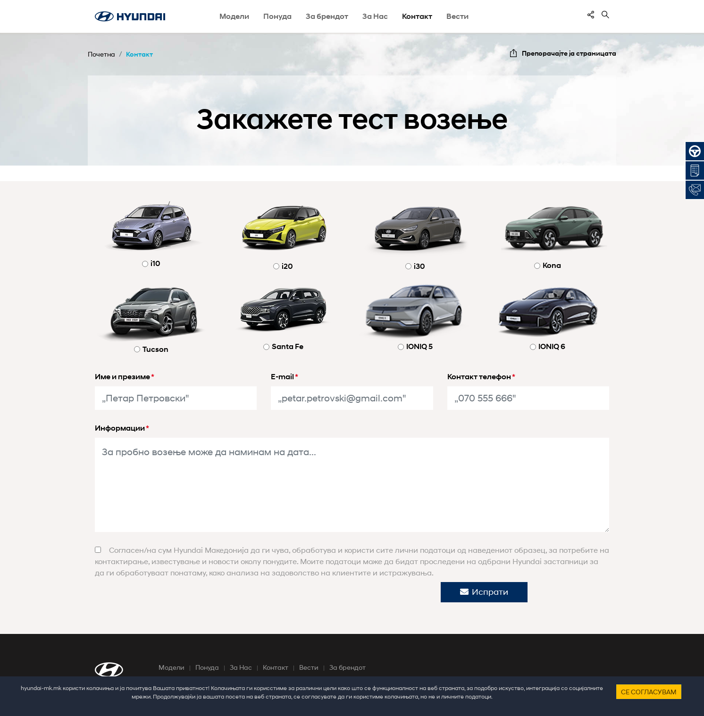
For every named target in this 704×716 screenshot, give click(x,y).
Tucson (155, 349)
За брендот (347, 667)
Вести (457, 16)
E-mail (284, 376)
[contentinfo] (591, 14)
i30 (419, 266)
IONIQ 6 (551, 346)
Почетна (101, 54)
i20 (287, 266)
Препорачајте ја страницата (569, 53)
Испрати (484, 592)
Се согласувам (649, 692)
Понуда (207, 667)
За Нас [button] (375, 16)
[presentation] (220, 600)
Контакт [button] (417, 16)
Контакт (139, 54)
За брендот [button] (327, 16)
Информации (122, 428)
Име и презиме (124, 376)
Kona (552, 265)
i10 (155, 263)
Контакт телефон (481, 376)
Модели (171, 667)
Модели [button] (234, 16)
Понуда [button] (277, 16)
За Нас (241, 667)
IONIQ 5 (419, 346)
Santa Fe (287, 346)
